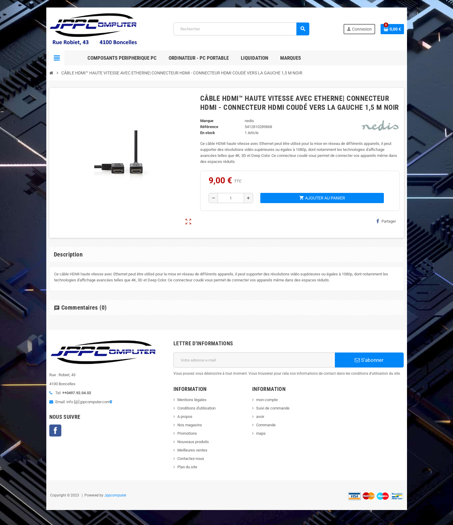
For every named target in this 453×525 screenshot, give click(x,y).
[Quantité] (231, 198)
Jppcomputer (115, 495)
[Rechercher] (241, 28)
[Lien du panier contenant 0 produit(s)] (392, 29)
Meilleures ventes (192, 450)
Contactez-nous (190, 458)
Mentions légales (192, 400)
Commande (266, 425)
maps (261, 433)
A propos (184, 416)
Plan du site (187, 467)
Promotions (187, 433)
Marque (206, 120)
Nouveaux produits (193, 442)
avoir (260, 416)
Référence (209, 126)
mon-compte (267, 400)
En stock (207, 132)
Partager (386, 221)
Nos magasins (189, 425)
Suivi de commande (272, 408)
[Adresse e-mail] (254, 360)
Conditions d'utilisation (196, 408)
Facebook (55, 430)
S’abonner (369, 360)
